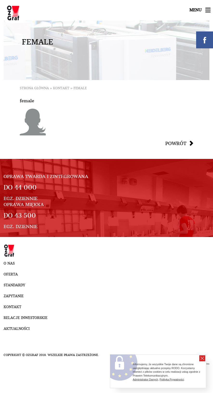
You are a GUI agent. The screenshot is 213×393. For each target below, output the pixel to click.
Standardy (14, 285)
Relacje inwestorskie (25, 318)
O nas (9, 263)
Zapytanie (14, 296)
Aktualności (17, 328)
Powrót (175, 143)
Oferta (11, 274)
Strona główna (34, 88)
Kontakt (61, 88)
